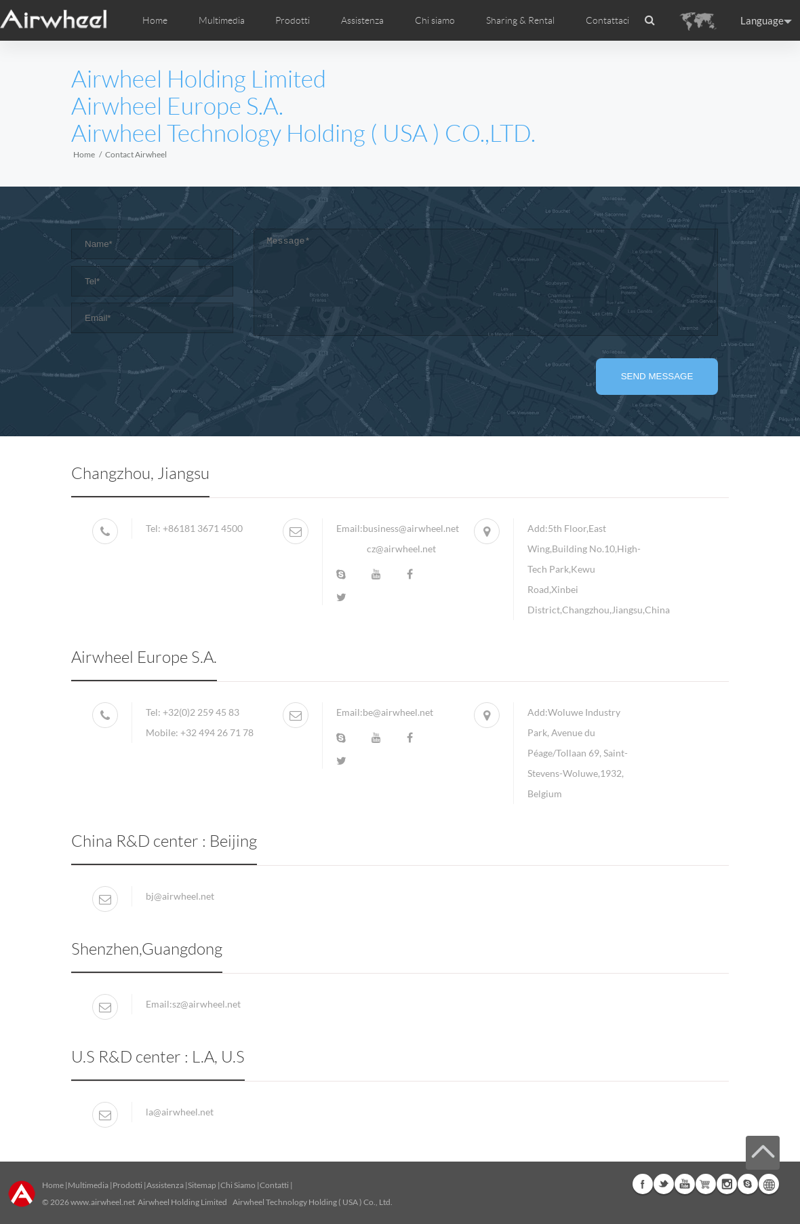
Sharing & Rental (520, 20)
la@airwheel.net (180, 1111)
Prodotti (292, 20)
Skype (748, 1184)
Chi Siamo (238, 1185)
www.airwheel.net (103, 1202)
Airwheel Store (706, 1184)
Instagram (727, 1184)
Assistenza (362, 20)
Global (769, 1184)
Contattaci (607, 20)
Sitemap (202, 1185)
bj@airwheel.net (180, 896)
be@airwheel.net (398, 712)
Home (154, 20)
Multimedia (88, 1185)
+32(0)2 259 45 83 (201, 712)
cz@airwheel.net (401, 548)
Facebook (643, 1184)
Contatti (274, 1185)
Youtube (685, 1184)
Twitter (664, 1184)
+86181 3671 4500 (202, 528)
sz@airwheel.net (206, 1004)
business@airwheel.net (411, 528)
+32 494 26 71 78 (217, 732)
